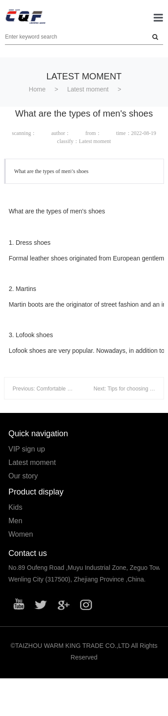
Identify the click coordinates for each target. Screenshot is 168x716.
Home (37, 89)
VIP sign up (27, 449)
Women (21, 534)
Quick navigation (38, 433)
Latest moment (88, 89)
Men (15, 521)
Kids (15, 507)
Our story (23, 476)
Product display (36, 491)
